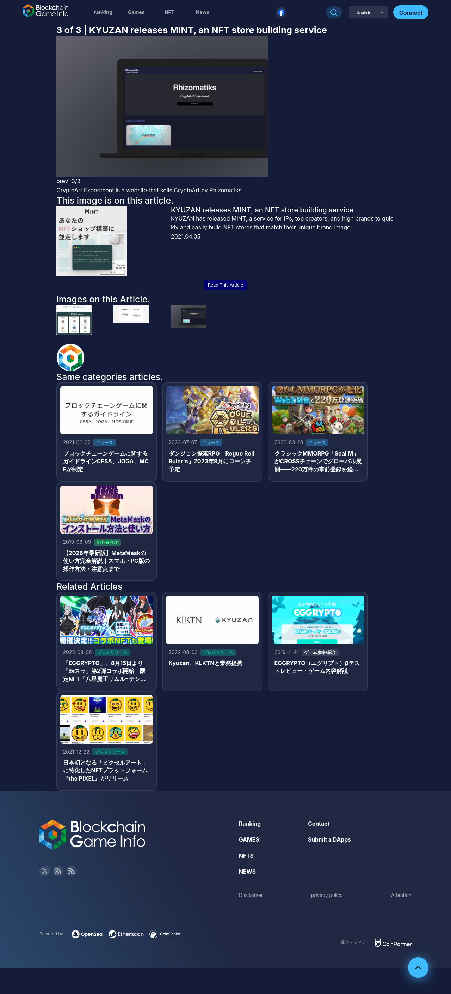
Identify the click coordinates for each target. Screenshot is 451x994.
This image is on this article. (115, 200)
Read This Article (225, 285)
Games (136, 12)
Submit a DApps (330, 841)
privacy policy (327, 897)
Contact (319, 825)
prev (62, 181)
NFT (169, 12)
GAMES (249, 841)
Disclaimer (251, 897)
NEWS (247, 874)
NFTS (246, 857)
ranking (103, 12)
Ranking (250, 825)
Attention (401, 897)
